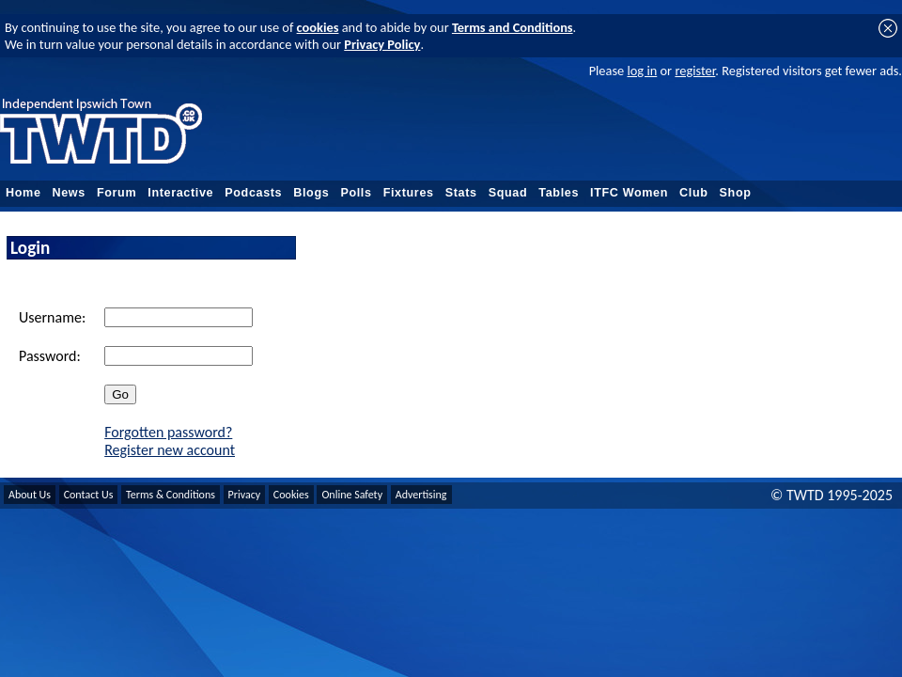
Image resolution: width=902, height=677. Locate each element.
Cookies (291, 494)
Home (23, 192)
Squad (508, 192)
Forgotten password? (168, 432)
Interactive (180, 192)
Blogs (311, 192)
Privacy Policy (382, 44)
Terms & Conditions (170, 494)
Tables (558, 192)
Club (693, 192)
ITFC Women (629, 192)
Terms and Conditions (512, 27)
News (69, 192)
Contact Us (89, 494)
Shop (736, 192)
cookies (318, 27)
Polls (355, 192)
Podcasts (253, 192)
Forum (116, 192)
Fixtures (408, 192)
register (695, 70)
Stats (461, 192)
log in (642, 70)
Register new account (169, 450)
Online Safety (351, 494)
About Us (29, 494)
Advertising (421, 494)
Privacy (244, 494)
